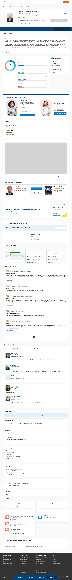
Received (15, 348)
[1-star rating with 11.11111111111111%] (15, 261)
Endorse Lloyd (59, 348)
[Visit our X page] (59, 577)
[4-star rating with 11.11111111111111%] (15, 255)
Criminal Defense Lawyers (41, 561)
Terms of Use (5, 576)
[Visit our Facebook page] (55, 577)
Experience (44, 29)
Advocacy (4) (61, 253)
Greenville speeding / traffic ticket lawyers (34, 546)
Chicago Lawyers (23, 561)
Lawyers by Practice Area (25, 1)
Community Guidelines (26, 576)
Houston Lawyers (23, 563)
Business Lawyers (39, 559)
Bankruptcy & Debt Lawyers (41, 557)
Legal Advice (5, 561)
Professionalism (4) (52, 259)
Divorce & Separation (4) (32, 253)
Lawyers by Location (14, 1)
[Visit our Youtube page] (67, 577)
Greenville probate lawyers (10, 546)
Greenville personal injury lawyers (53, 543)
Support (54, 561)
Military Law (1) (30, 259)
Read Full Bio (8, 52)
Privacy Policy (12, 576)
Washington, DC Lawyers (24, 565)
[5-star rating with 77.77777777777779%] (15, 252)
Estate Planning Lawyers (40, 565)
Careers (54, 559)
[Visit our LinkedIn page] (63, 577)
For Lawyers (5, 567)
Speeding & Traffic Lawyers (41, 572)
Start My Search (27, 115)
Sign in (66, 2)
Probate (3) (29, 256)
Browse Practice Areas (7, 563)
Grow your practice (58, 1)
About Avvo (55, 557)
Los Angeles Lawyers (24, 559)
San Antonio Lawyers (24, 570)
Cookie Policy (18, 576)
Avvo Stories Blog (6, 565)
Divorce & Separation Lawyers (41, 568)
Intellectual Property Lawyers (41, 570)
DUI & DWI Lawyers (39, 563)
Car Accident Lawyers (40, 567)
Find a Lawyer (5, 557)
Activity (62, 29)
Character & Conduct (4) (54, 256)
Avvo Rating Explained (57, 563)
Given (35, 348)
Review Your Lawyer (7, 559)
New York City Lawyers (24, 557)
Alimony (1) (37, 256)
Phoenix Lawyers (23, 568)
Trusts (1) (38, 259)
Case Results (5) (52, 253)
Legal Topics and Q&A (36, 1)
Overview (10, 29)
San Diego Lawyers (23, 572)
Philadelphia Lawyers (24, 567)
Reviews (27, 29)
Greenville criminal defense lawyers (11, 543)
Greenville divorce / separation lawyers (33, 543)
